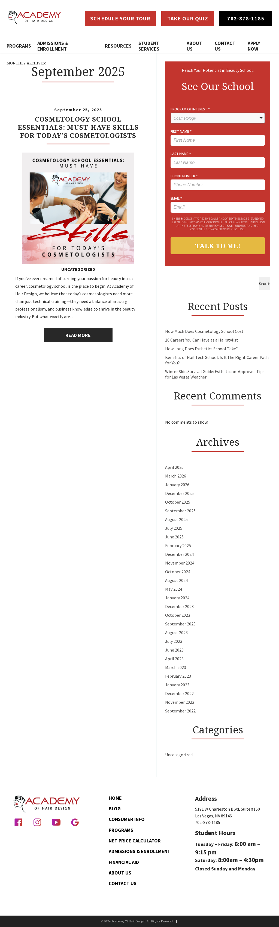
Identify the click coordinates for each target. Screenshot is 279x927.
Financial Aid (124, 862)
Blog (115, 808)
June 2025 (174, 537)
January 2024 (177, 597)
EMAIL (176, 198)
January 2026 (177, 484)
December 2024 (179, 554)
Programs (19, 46)
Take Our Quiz (187, 18)
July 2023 (173, 641)
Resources (118, 46)
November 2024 (179, 563)
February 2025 (178, 545)
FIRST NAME (181, 131)
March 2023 (175, 667)
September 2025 (180, 510)
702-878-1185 (207, 822)
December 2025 (179, 493)
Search (264, 284)
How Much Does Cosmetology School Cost (204, 331)
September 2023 (180, 624)
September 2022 (180, 711)
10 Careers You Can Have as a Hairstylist (201, 340)
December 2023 (179, 606)
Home (115, 798)
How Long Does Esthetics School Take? (201, 348)
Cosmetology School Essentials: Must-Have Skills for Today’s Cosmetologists (78, 127)
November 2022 (179, 702)
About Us (194, 46)
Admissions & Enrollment (52, 46)
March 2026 (175, 476)
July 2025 (173, 528)
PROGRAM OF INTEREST (190, 109)
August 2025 (176, 519)
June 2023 (174, 650)
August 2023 (176, 632)
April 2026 (174, 467)
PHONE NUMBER (184, 176)
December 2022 (179, 693)
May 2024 (173, 589)
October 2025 (177, 502)
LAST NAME (181, 153)
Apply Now (254, 46)
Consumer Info (127, 819)
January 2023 (177, 684)
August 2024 (176, 580)
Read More (78, 335)
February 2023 (178, 676)
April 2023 (174, 658)
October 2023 (177, 615)
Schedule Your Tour (120, 18)
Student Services (148, 46)
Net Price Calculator (135, 841)
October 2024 (177, 571)
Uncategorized (78, 269)
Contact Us (225, 46)
